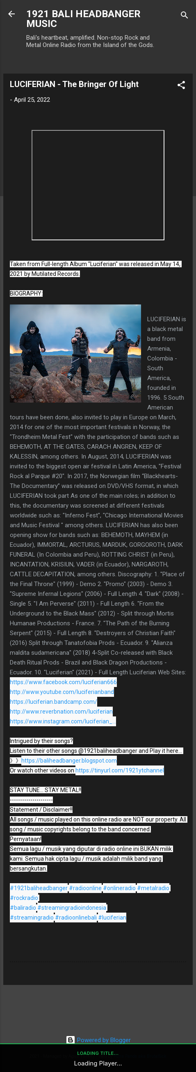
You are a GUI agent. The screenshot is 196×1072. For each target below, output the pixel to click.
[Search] (184, 16)
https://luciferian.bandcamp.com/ (53, 701)
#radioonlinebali (76, 917)
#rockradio (24, 898)
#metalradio (153, 888)
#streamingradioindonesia (71, 907)
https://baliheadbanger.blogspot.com (69, 760)
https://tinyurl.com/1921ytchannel (119, 770)
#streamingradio (32, 917)
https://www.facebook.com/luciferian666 (63, 682)
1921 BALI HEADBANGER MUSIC (83, 18)
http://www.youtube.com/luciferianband (62, 692)
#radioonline (85, 888)
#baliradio (23, 907)
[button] (181, 86)
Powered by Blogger (98, 1040)
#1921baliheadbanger (39, 888)
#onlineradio (119, 888)
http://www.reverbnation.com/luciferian (61, 711)
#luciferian (112, 917)
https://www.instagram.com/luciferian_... (63, 721)
